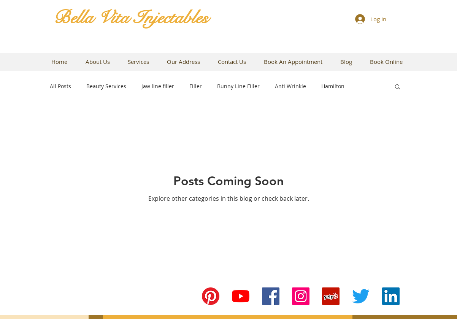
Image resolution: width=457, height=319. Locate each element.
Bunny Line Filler (238, 86)
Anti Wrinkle (290, 86)
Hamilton (332, 86)
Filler (195, 86)
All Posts (60, 86)
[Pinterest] (210, 296)
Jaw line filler (157, 86)
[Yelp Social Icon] (331, 296)
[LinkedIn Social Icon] (391, 296)
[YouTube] (240, 296)
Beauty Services (106, 86)
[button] (397, 87)
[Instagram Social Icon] (300, 296)
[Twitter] (361, 296)
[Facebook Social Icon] (270, 296)
